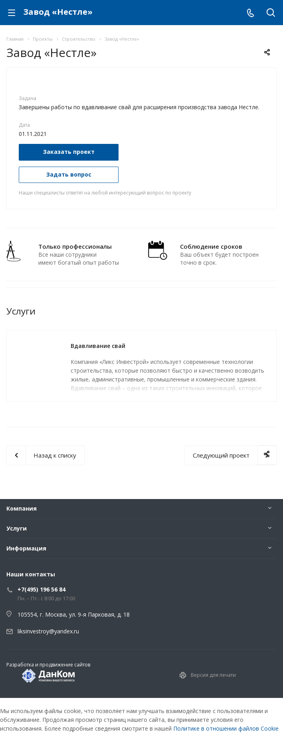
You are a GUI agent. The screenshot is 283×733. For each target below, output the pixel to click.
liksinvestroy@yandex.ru (48, 631)
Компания (21, 508)
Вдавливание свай (98, 346)
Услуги (16, 528)
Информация (26, 548)
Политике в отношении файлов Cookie (226, 728)
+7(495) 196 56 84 (41, 589)
